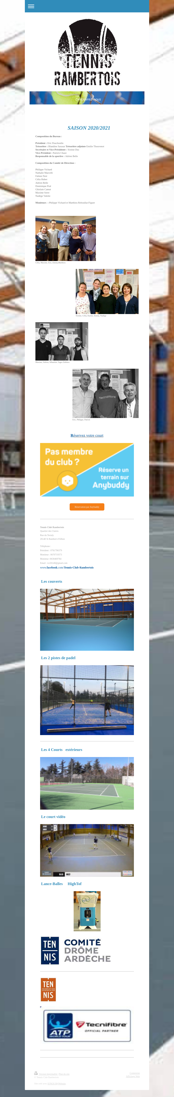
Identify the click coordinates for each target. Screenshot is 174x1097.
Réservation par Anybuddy (87, 507)
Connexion (135, 1073)
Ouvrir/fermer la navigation (87, 6)
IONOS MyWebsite (57, 1083)
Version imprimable (46, 1074)
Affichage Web (133, 1076)
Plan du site (64, 1074)
